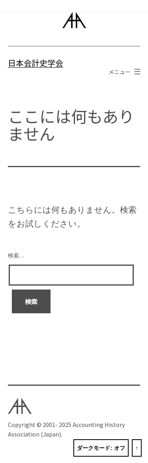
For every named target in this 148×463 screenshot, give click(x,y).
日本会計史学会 (35, 63)
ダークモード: (101, 448)
